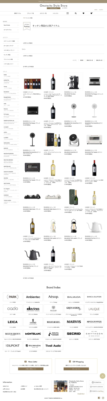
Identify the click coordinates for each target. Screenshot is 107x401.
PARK (7, 75)
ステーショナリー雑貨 (9, 41)
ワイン (23, 49)
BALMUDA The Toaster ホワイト (94, 151)
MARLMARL (10, 143)
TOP (24, 18)
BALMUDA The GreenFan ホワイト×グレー (94, 123)
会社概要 (23, 389)
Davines (9, 109)
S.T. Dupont (10, 190)
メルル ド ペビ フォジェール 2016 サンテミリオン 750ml (94, 180)
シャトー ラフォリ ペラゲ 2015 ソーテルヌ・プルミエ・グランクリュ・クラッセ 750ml (53, 180)
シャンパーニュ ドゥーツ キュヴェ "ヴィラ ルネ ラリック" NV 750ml (73, 209)
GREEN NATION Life (10, 122)
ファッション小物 (8, 59)
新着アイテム (17, 13)
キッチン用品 (7, 54)
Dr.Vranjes (10, 116)
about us (6, 386)
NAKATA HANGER (10, 173)
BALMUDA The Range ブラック (32, 122)
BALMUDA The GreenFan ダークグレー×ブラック (32, 152)
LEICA (7, 133)
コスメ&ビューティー (9, 50)
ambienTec (10, 81)
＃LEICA (101, 9)
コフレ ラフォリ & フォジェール (53, 151)
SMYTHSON (10, 184)
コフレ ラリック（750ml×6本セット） (32, 94)
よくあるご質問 (38, 386)
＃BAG (95, 9)
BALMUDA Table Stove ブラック (32, 208)
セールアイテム (7, 29)
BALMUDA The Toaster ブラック (32, 179)
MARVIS (8, 149)
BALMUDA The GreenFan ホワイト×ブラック (73, 123)
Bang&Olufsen (10, 99)
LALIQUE (8, 127)
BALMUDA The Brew (73, 93)
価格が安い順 (90, 60)
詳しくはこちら (76, 369)
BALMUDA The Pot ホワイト (94, 237)
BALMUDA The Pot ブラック (32, 265)
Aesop (8, 87)
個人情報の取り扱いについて (41, 389)
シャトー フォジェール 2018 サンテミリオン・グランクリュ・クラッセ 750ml (73, 180)
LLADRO (8, 138)
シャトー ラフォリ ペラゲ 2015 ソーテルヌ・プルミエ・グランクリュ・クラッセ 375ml (94, 209)
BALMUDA (10, 92)
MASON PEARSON (10, 155)
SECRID (9, 178)
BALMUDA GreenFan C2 (73, 151)
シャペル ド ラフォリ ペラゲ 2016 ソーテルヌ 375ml (73, 266)
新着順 (81, 60)
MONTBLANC (10, 167)
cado (7, 104)
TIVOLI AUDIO (10, 202)
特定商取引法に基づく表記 (9, 391)
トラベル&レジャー (8, 64)
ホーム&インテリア (8, 45)
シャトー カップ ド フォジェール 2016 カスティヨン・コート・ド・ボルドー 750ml (53, 266)
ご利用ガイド (24, 386)
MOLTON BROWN (10, 161)
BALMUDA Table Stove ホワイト (53, 208)
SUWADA (8, 196)
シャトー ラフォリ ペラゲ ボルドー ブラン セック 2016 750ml (32, 238)
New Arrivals (7, 25)
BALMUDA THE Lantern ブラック (73, 237)
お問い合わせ (6, 389)
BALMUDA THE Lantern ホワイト (53, 237)
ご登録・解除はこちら (30, 369)
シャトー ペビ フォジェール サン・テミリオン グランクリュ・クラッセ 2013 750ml (53, 94)
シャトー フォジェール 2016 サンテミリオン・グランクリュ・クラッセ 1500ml (53, 123)
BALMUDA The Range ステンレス (94, 93)
